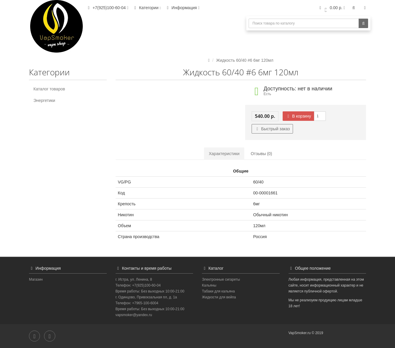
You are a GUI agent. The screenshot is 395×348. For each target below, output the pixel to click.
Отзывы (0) (261, 153)
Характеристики (224, 153)
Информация (182, 7)
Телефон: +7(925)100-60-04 (138, 285)
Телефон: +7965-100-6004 (137, 303)
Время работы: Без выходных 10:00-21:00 (150, 291)
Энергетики (44, 100)
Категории (146, 7)
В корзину (298, 116)
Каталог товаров (49, 89)
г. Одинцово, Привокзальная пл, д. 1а (146, 297)
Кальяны (209, 285)
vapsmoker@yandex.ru (134, 315)
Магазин (36, 279)
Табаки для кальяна (218, 291)
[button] (331, 8)
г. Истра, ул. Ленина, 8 (134, 279)
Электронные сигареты (221, 279)
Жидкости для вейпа (219, 297)
